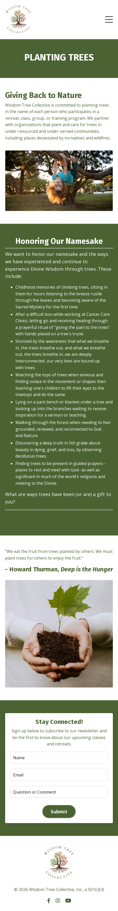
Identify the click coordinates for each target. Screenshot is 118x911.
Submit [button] (59, 811)
